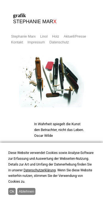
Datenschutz (59, 42)
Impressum (36, 42)
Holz (55, 36)
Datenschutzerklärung (40, 170)
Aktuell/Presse (75, 36)
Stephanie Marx (23, 36)
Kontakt (17, 42)
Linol (44, 36)
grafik (43, 19)
